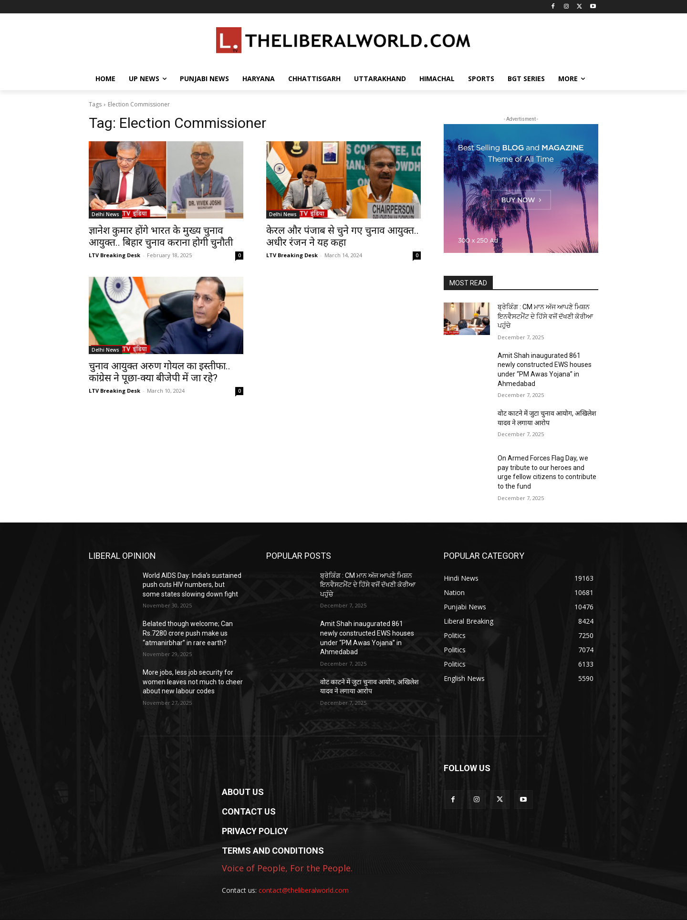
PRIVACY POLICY (255, 831)
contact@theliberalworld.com (304, 890)
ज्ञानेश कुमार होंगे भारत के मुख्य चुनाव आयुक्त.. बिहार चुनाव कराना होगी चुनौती (161, 236)
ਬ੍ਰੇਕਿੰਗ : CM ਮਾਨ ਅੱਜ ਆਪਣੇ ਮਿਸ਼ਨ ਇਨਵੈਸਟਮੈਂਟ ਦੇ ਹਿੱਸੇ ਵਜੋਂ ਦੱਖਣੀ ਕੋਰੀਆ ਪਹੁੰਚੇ (545, 316)
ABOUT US (243, 792)
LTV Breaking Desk (114, 255)
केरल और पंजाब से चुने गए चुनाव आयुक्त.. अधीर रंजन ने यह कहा (342, 236)
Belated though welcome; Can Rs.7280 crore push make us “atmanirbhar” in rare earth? (188, 633)
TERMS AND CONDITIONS (273, 851)
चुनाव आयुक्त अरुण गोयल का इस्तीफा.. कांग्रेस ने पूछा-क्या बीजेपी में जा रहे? (159, 372)
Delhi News (105, 214)
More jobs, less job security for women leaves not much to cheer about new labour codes (193, 682)
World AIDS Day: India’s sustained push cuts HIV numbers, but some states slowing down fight (192, 585)
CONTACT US (249, 811)
